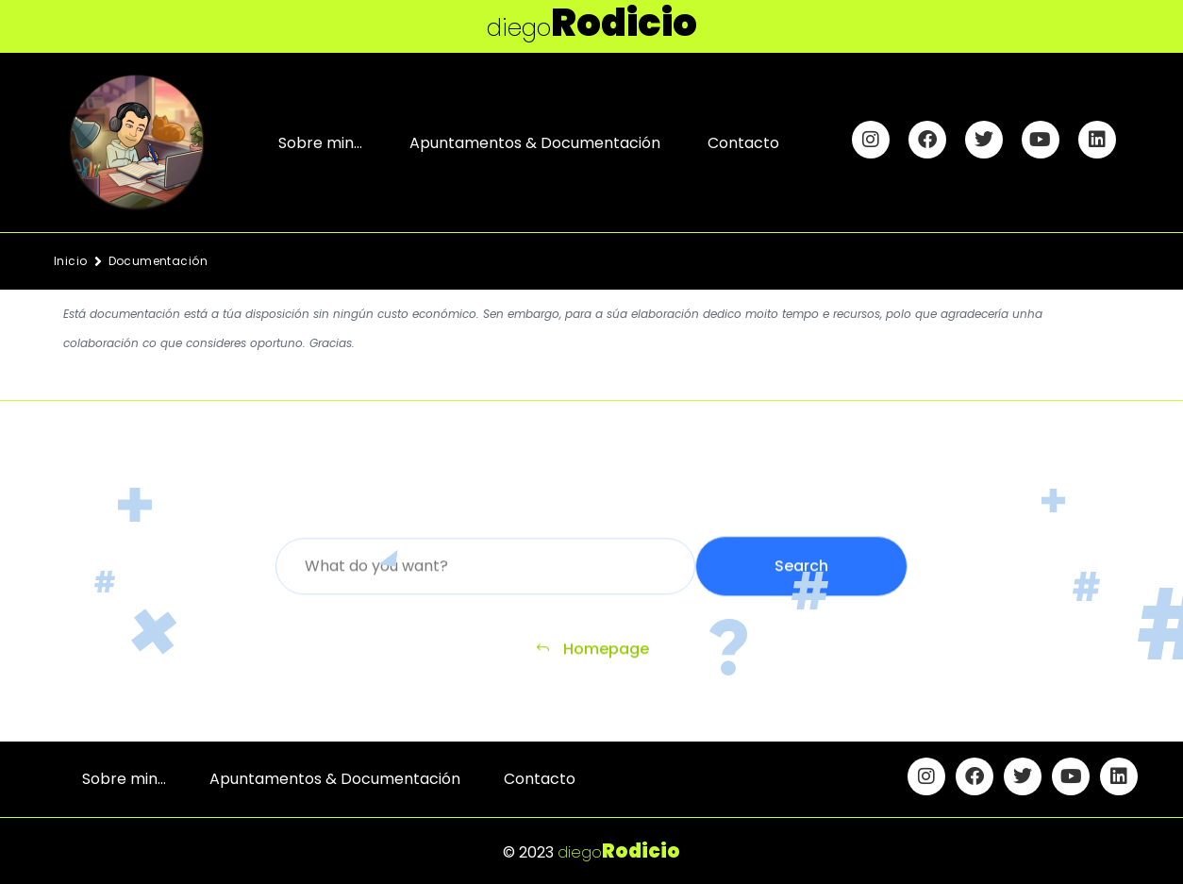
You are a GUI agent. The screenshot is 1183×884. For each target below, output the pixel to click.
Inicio (71, 261)
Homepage (592, 655)
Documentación (158, 261)
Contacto (743, 143)
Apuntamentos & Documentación (534, 143)
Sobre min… (320, 143)
